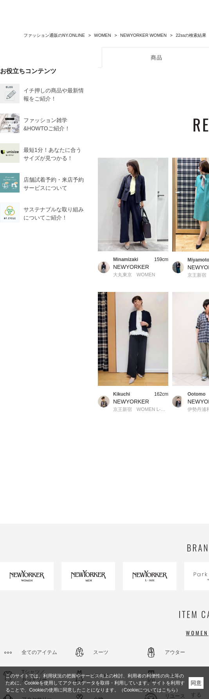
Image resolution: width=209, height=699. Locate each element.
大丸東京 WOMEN (134, 274)
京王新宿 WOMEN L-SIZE (140, 409)
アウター (175, 652)
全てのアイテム (39, 652)
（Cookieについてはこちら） (149, 690)
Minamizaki (125, 259)
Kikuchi (121, 394)
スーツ (100, 652)
